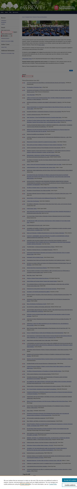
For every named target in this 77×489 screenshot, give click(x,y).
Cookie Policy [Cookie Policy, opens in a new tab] (53, 484)
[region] (38, 482)
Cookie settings (25, 484)
